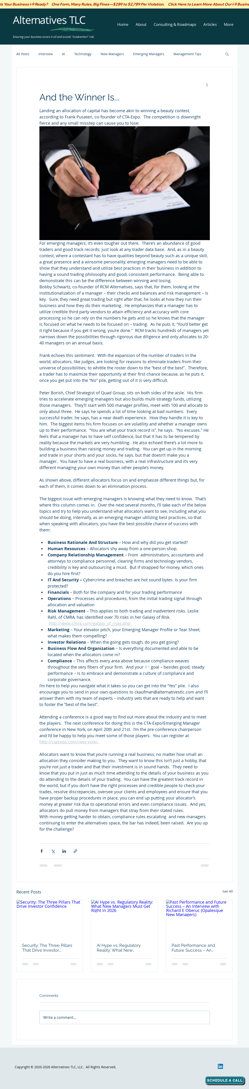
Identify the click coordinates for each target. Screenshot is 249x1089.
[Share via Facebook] (41, 851)
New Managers (112, 54)
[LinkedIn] (220, 1066)
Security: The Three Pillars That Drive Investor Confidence (47, 948)
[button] (141, 24)
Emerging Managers (148, 54)
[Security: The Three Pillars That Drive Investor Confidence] (50, 918)
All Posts (22, 54)
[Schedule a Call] (224, 1080)
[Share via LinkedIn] (64, 851)
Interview (45, 54)
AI (63, 54)
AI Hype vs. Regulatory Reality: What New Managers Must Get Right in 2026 (124, 948)
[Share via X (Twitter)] (53, 851)
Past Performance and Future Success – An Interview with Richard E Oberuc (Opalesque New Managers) (196, 948)
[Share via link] (75, 851)
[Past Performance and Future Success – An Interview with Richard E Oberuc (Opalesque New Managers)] (199, 918)
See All (228, 891)
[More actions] (207, 84)
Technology (82, 54)
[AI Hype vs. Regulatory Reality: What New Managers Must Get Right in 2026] (124, 918)
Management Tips (187, 54)
